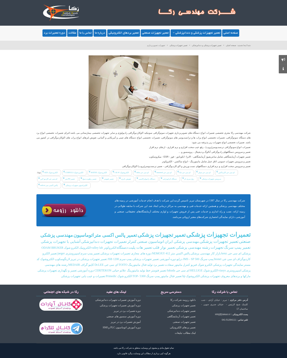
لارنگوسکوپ (62, 259)
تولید (150, 264)
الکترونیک (85, 247)
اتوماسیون (83, 235)
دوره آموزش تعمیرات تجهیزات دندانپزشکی (118, 300)
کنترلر (132, 242)
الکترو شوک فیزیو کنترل (197, 264)
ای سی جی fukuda (178, 270)
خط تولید (145, 270)
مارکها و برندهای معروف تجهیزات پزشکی (225, 276)
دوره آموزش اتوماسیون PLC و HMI (122, 327)
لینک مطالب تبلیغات (185, 333)
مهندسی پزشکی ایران (182, 242)
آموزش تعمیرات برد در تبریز (126, 322)
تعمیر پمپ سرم (90, 253)
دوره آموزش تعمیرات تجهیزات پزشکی (120, 305)
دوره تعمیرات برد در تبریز (127, 311)
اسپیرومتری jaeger (68, 253)
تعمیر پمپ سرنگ (237, 247)
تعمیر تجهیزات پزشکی (178, 45)
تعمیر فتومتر (158, 270)
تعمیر (180, 235)
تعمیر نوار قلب (164, 247)
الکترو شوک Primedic (119, 276)
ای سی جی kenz (231, 253)
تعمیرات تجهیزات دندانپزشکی (104, 242)
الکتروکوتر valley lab (103, 247)
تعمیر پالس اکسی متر (115, 235)
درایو (179, 259)
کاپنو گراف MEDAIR (81, 264)
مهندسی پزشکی (56, 235)
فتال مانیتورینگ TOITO (133, 264)
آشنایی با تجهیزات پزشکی (61, 242)
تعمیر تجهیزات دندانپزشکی (181, 311)
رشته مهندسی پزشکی (193, 247)
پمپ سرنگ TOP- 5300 (146, 276)
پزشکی (246, 253)
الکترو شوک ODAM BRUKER (60, 247)
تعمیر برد (158, 264)
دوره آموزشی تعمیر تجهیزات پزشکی (154, 259)
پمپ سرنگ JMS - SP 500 (198, 259)
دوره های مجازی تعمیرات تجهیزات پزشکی (125, 253)
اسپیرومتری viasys (229, 270)
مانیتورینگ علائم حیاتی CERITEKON (116, 270)
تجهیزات (217, 247)
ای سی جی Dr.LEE (106, 264)
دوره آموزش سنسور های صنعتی (124, 316)
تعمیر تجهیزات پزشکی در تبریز (88, 259)
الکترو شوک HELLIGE (204, 270)
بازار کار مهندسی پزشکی (205, 253)
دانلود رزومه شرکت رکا (183, 300)
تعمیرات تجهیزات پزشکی (218, 234)
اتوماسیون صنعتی (150, 242)
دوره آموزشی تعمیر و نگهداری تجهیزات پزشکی (66, 270)
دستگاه (122, 247)
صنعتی (245, 241)
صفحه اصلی (231, 45)
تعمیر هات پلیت (140, 247)
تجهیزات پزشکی (155, 235)
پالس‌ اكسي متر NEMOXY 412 (171, 253)
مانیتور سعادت (173, 264)
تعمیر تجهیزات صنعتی (184, 322)
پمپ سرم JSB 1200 (119, 259)
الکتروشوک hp (191, 276)
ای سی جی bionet (225, 259)
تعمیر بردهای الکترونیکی (183, 327)
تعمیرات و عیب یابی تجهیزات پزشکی (83, 276)
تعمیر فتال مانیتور (171, 276)
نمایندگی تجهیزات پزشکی (228, 264)
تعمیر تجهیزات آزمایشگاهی (181, 316)
